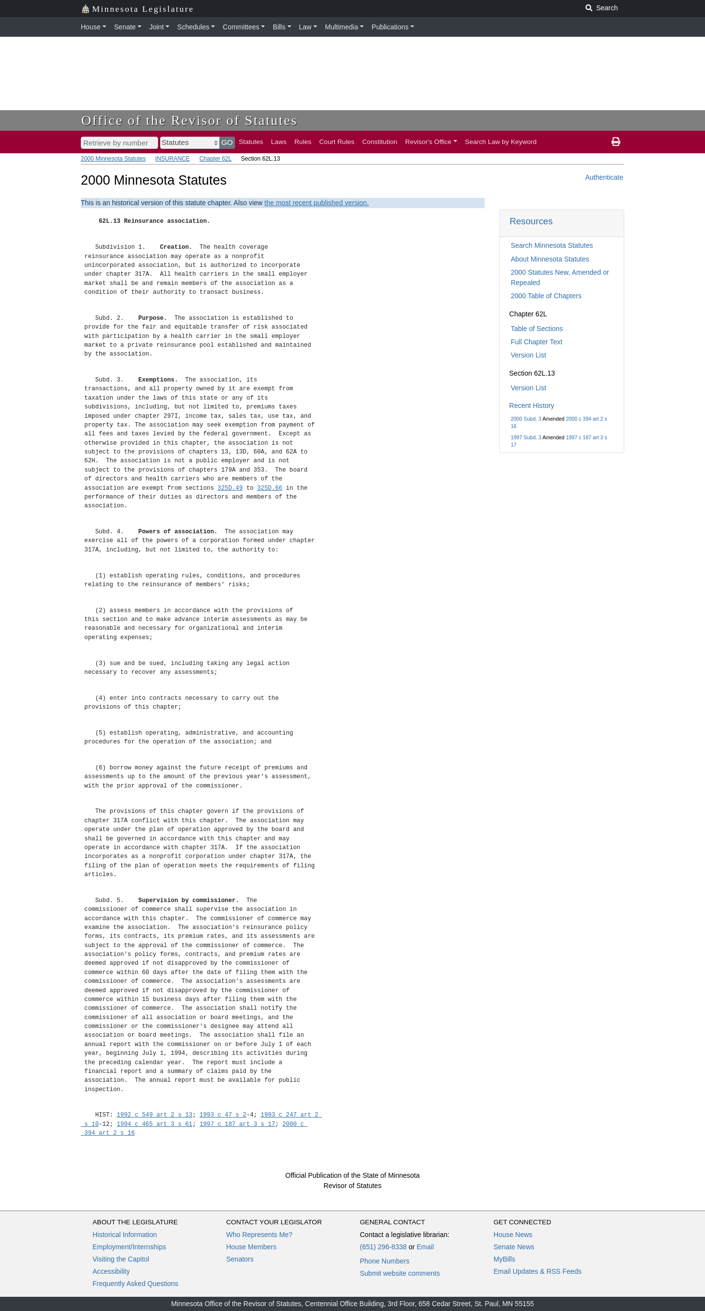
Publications (390, 27)
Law (305, 27)
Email (425, 1247)
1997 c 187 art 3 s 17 (237, 1124)
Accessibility (111, 1271)
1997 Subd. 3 (526, 437)
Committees (241, 27)
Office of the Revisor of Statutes (189, 120)
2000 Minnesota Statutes (113, 158)
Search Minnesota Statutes (552, 245)
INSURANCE (172, 158)
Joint (156, 27)
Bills (279, 27)
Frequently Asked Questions (135, 1283)
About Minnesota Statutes (550, 259)
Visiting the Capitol (121, 1259)
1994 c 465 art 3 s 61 (154, 1124)
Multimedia (341, 27)
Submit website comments (400, 1273)
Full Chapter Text (537, 342)
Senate (125, 27)
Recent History (531, 405)
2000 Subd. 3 (526, 419)
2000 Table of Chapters (546, 296)
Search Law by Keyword (501, 141)
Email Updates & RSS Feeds (538, 1271)
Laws (279, 141)
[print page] (616, 142)
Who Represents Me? (259, 1235)
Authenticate (604, 177)
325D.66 (269, 488)
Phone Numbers (384, 1261)
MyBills (504, 1259)
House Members (251, 1247)
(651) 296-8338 (383, 1247)
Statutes (251, 141)
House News (513, 1235)
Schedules (193, 27)
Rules (302, 141)
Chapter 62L (215, 158)
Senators (240, 1259)
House (90, 27)
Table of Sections (537, 329)
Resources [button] (531, 221)
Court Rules (336, 141)
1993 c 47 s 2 (223, 1115)
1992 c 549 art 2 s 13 (154, 1115)
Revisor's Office (428, 141)
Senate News (514, 1247)
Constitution (380, 141)
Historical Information (125, 1235)
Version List (528, 355)
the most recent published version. (316, 203)
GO (227, 142)
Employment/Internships (129, 1247)
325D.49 (229, 488)
